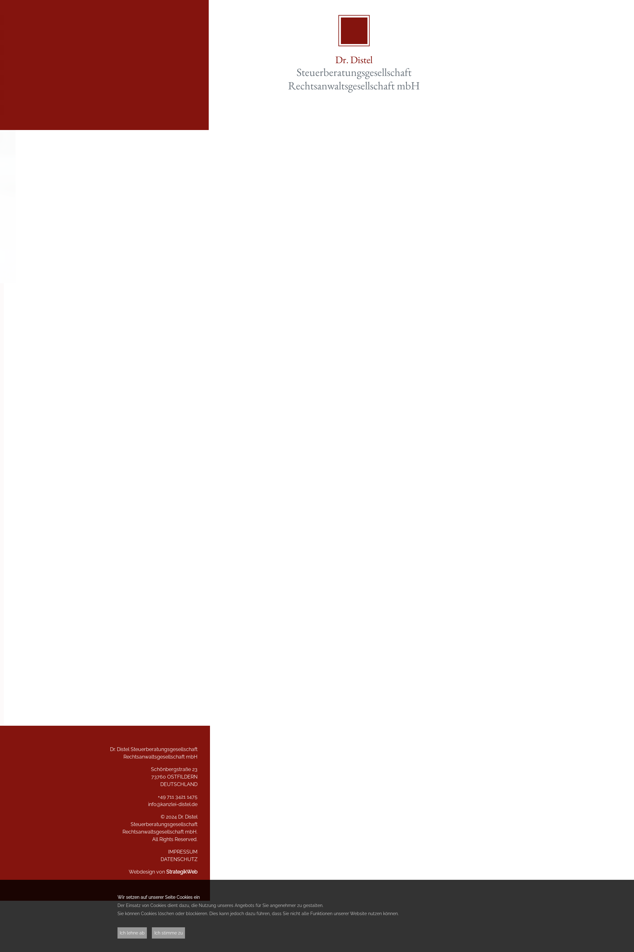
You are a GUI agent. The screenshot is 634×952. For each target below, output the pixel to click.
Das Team (185, 80)
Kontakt (188, 110)
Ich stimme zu (168, 932)
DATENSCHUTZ (176, 859)
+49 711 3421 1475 (175, 797)
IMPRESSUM (180, 852)
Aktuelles (186, 35)
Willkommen (181, 20)
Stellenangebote (176, 95)
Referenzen (183, 65)
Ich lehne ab (132, 932)
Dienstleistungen (176, 50)
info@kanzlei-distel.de (170, 804)
